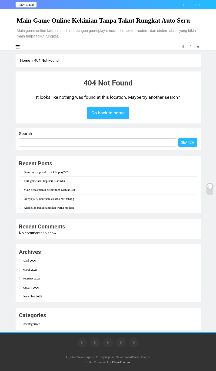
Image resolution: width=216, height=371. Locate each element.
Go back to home (108, 113)
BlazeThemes (121, 362)
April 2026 (29, 260)
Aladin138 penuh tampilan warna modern (49, 207)
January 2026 (31, 287)
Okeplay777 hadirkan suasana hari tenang (49, 199)
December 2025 (32, 296)
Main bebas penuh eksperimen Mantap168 (49, 189)
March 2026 (30, 269)
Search (25, 133)
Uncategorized (31, 324)
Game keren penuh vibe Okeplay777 (46, 172)
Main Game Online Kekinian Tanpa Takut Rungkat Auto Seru (103, 20)
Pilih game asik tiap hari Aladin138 (45, 181)
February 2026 (31, 278)
